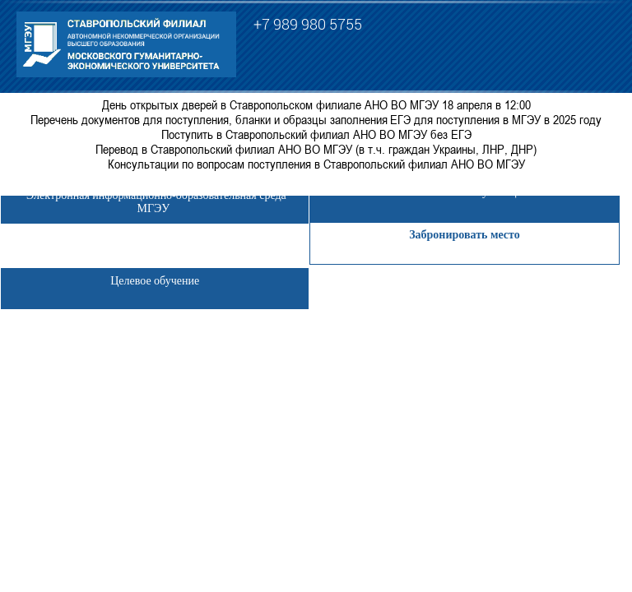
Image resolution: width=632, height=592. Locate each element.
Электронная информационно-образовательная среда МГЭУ (155, 202)
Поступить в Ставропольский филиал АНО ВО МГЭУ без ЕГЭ (316, 134)
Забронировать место (464, 235)
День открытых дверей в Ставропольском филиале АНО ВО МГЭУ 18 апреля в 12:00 (316, 104)
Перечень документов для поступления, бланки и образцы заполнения (209, 119)
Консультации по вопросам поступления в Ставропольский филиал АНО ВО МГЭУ (316, 163)
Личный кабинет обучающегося (464, 192)
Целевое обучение (154, 281)
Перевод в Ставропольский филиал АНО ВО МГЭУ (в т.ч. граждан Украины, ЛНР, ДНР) (316, 148)
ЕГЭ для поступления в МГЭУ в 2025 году (496, 119)
